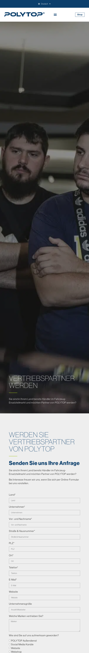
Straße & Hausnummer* (22, 531)
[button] (55, 14)
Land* (12, 495)
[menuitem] (46, 4)
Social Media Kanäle (22, 644)
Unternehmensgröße (20, 604)
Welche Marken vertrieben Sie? (26, 616)
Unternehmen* (17, 507)
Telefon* (13, 567)
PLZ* (11, 543)
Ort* (11, 555)
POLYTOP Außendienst (24, 640)
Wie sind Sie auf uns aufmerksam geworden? (34, 635)
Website (13, 592)
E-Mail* (13, 579)
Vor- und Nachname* (20, 519)
